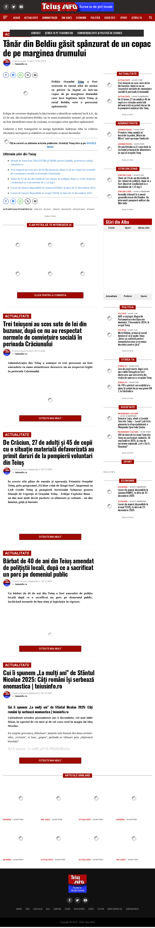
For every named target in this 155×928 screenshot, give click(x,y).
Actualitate (31, 18)
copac (48, 209)
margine (66, 209)
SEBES (91, 910)
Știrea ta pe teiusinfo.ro (59, 33)
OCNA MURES (79, 910)
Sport (123, 18)
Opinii (144, 296)
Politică (95, 18)
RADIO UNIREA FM (114, 910)
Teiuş (80, 81)
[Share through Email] (35, 75)
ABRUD (19, 910)
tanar (91, 209)
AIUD (28, 910)
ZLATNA (100, 910)
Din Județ (67, 18)
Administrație (50, 18)
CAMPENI (57, 910)
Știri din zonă (77, 26)
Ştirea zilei (143, 228)
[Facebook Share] (6, 75)
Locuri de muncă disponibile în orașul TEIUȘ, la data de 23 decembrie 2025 (51, 193)
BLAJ (48, 910)
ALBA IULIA (37, 910)
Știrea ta (137, 18)
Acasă (16, 18)
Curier (111, 228)
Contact (36, 33)
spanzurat (79, 209)
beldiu (38, 209)
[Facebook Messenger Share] (13, 75)
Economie (81, 18)
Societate (109, 18)
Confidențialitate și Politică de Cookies (99, 33)
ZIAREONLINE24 (132, 910)
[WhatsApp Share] (20, 75)
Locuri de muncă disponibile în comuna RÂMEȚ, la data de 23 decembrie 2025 (53, 187)
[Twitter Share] (28, 75)
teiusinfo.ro (21, 64)
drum (57, 209)
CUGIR (67, 910)
